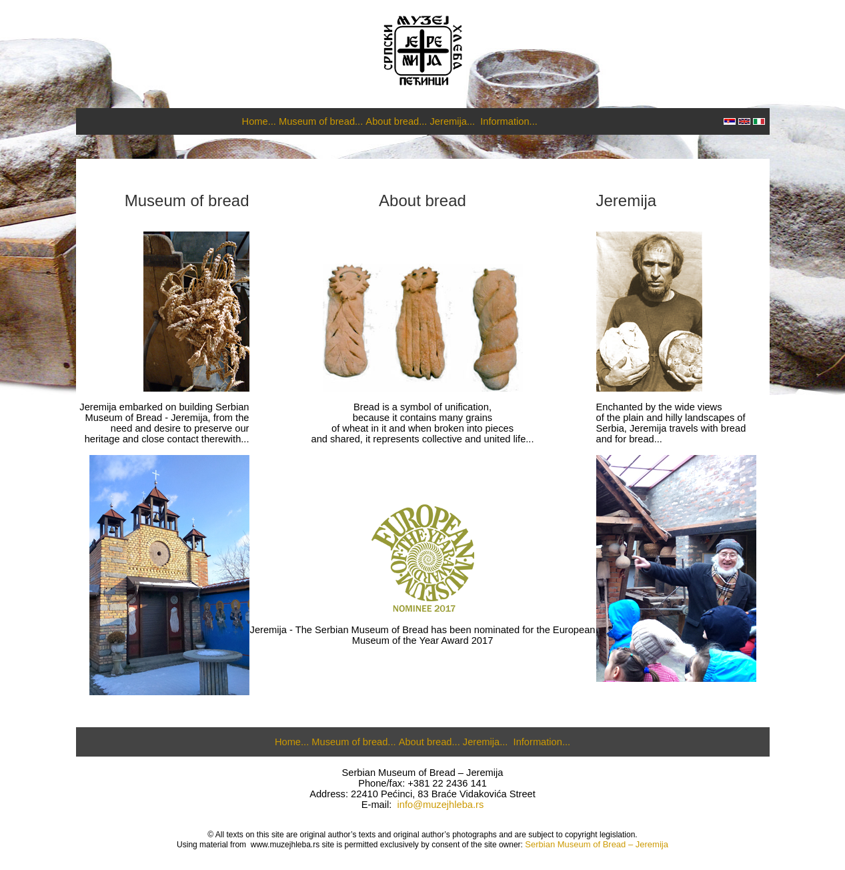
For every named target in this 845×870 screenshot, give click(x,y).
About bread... (396, 121)
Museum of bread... (321, 121)
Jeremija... (453, 121)
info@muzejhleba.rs (440, 804)
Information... (509, 121)
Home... (259, 121)
